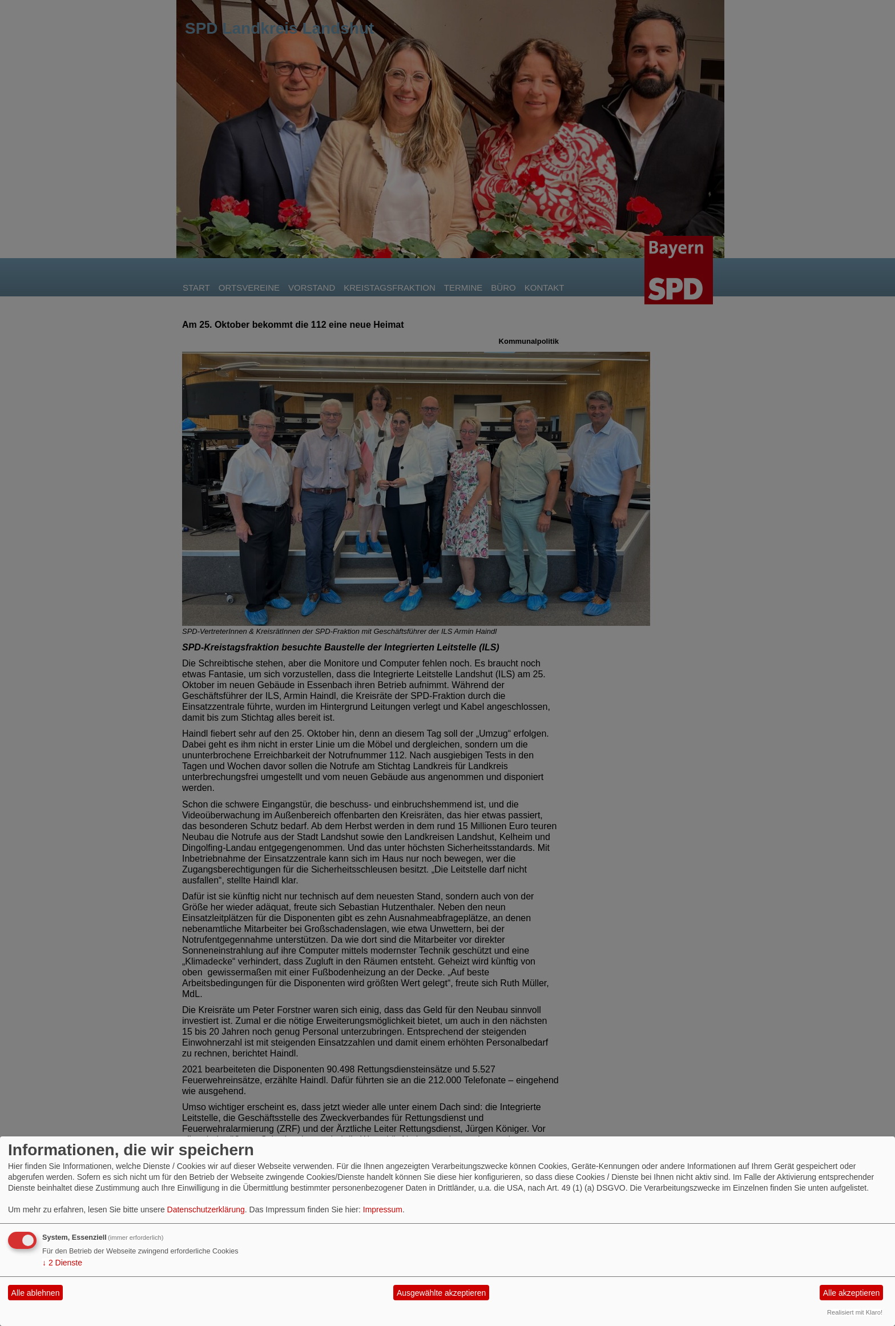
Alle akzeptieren (851, 1292)
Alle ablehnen (35, 1292)
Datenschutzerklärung (206, 1209)
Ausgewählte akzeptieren (441, 1292)
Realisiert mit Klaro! (854, 1312)
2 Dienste (62, 1262)
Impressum (382, 1209)
